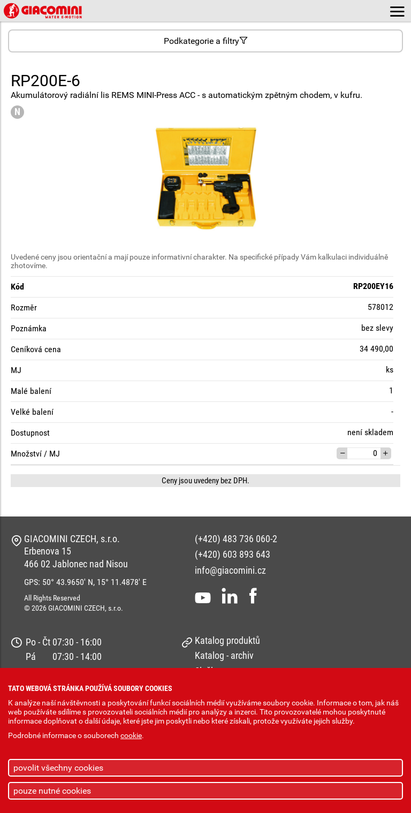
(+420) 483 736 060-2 (236, 538)
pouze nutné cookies (52, 791)
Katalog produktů (227, 640)
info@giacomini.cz (230, 570)
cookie (131, 735)
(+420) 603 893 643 (232, 554)
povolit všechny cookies (58, 768)
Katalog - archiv (224, 655)
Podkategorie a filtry (206, 41)
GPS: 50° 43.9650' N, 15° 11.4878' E (85, 582)
